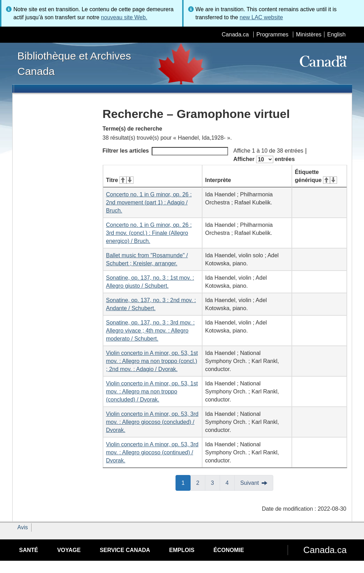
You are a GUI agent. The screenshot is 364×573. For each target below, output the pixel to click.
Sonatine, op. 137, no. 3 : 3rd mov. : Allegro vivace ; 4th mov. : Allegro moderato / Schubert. (150, 331)
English (336, 34)
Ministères (309, 34)
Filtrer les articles (165, 151)
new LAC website (261, 17)
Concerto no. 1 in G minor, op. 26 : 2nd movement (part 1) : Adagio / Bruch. (149, 202)
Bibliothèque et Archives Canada (74, 63)
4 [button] (230, 482)
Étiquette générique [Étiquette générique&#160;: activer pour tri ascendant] (316, 176)
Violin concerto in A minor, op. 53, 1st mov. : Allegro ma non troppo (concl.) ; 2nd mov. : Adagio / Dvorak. (152, 361)
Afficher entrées (264, 159)
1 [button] (186, 482)
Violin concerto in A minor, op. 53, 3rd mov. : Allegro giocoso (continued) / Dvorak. (152, 452)
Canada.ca (235, 34)
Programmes (272, 34)
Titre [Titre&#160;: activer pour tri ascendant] (119, 180)
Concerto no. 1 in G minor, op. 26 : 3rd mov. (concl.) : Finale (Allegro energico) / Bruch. (149, 233)
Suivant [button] (249, 483)
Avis (23, 527)
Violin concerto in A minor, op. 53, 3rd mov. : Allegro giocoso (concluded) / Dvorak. (152, 422)
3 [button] (215, 482)
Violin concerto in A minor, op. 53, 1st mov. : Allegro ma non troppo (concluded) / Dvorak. (152, 391)
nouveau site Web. (124, 17)
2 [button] (200, 482)
